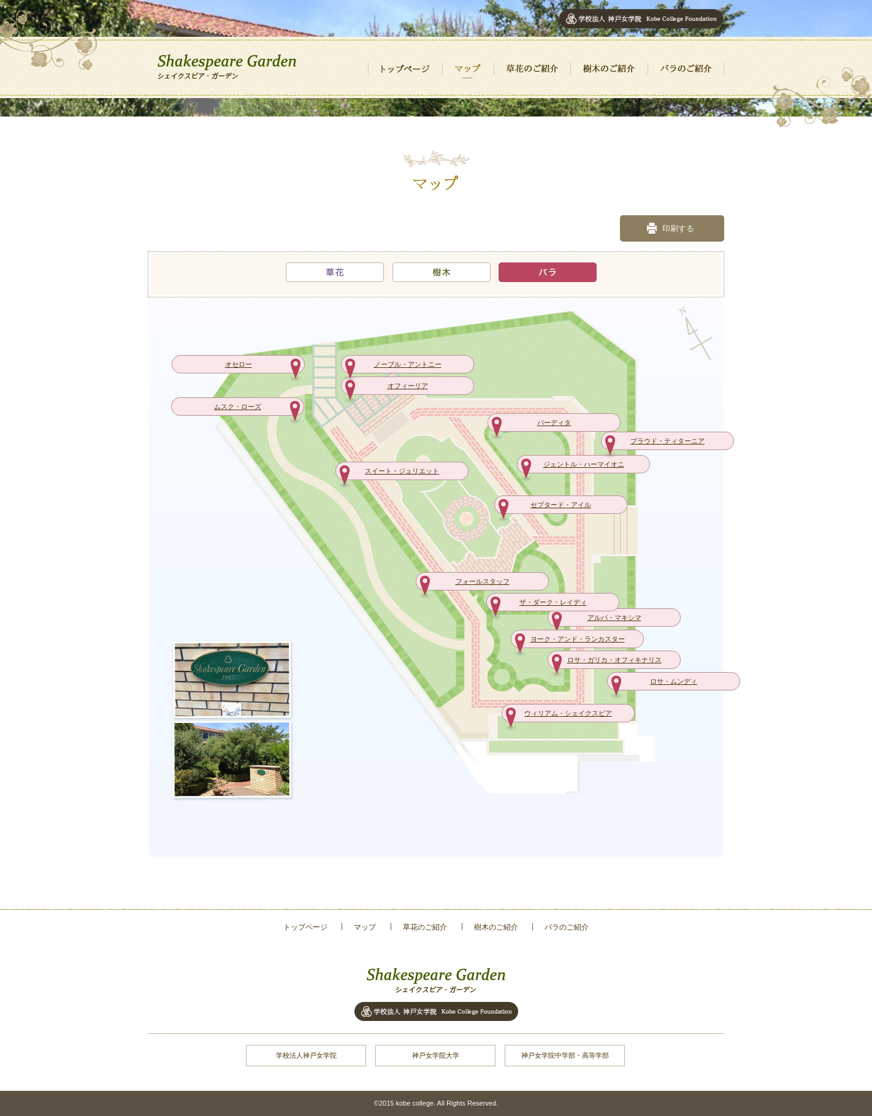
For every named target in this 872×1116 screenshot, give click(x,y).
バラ (548, 272)
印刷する (678, 228)
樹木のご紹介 (609, 68)
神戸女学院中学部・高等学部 (565, 1055)
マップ (468, 68)
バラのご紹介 (686, 68)
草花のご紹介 (532, 68)
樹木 (441, 272)
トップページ (405, 68)
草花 (335, 272)
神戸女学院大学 (435, 1055)
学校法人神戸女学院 (306, 1055)
